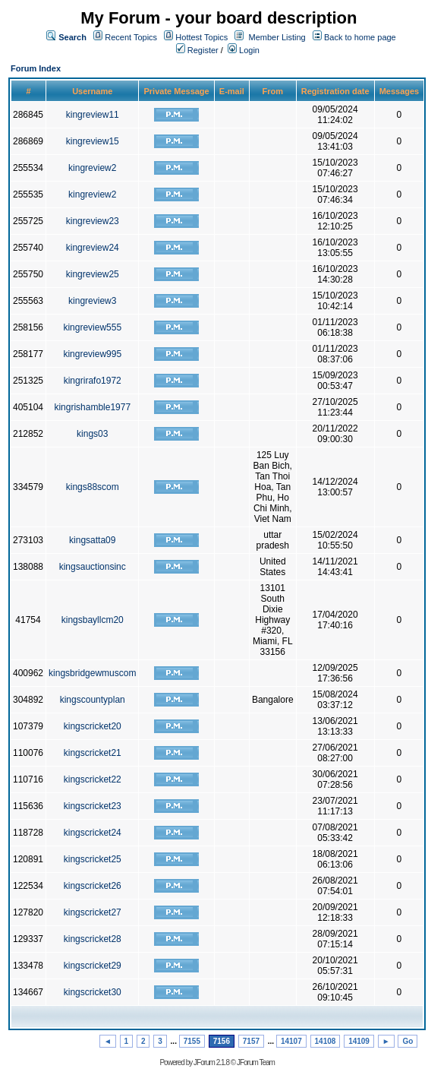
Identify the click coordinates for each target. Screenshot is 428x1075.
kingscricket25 (92, 859)
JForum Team (256, 1062)
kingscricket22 (92, 779)
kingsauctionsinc (92, 566)
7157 (251, 1041)
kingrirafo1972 (92, 380)
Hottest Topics (201, 37)
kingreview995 (92, 354)
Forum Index (36, 68)
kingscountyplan (92, 699)
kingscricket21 (92, 753)
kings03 (92, 433)
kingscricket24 (92, 832)
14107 (291, 1041)
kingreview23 (92, 221)
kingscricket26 (92, 886)
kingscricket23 (92, 806)
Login (244, 50)
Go (407, 1041)
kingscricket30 (92, 992)
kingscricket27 (92, 912)
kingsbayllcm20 (92, 620)
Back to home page (360, 37)
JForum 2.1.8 (211, 1062)
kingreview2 (92, 168)
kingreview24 (92, 247)
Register (197, 50)
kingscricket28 (92, 939)
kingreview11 (92, 114)
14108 (325, 1041)
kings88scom (92, 487)
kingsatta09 (92, 540)
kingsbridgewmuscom (92, 673)
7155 (192, 1041)
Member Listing (277, 37)
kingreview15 (92, 141)
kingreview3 (92, 301)
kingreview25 (92, 274)
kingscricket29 (92, 965)
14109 (359, 1041)
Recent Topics (131, 37)
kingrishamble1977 (92, 407)
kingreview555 (92, 327)
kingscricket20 (92, 726)
